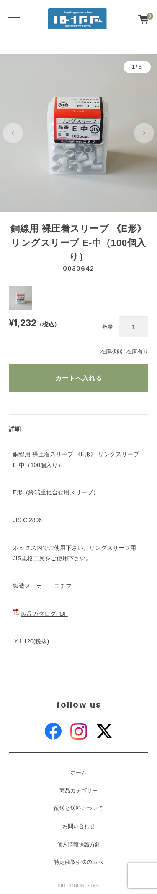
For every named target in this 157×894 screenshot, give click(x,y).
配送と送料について (78, 808)
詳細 (15, 429)
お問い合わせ (78, 826)
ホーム (78, 773)
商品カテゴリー (78, 791)
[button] (13, 133)
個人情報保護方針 (78, 844)
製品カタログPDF (44, 613)
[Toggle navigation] (12, 18)
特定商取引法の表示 (78, 862)
